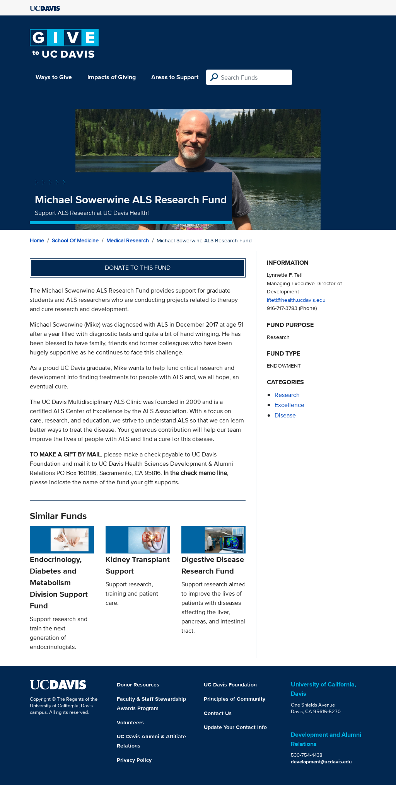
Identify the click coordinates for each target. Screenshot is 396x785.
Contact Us (218, 713)
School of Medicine (75, 240)
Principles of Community (234, 699)
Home (37, 240)
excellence (289, 404)
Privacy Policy (134, 760)
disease (285, 415)
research (287, 394)
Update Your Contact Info (235, 727)
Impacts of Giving (111, 77)
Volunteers (130, 722)
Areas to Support (174, 77)
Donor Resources (138, 684)
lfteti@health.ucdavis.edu (296, 300)
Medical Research (127, 240)
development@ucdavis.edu (321, 761)
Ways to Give (54, 77)
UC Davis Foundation (230, 684)
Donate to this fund (138, 267)
